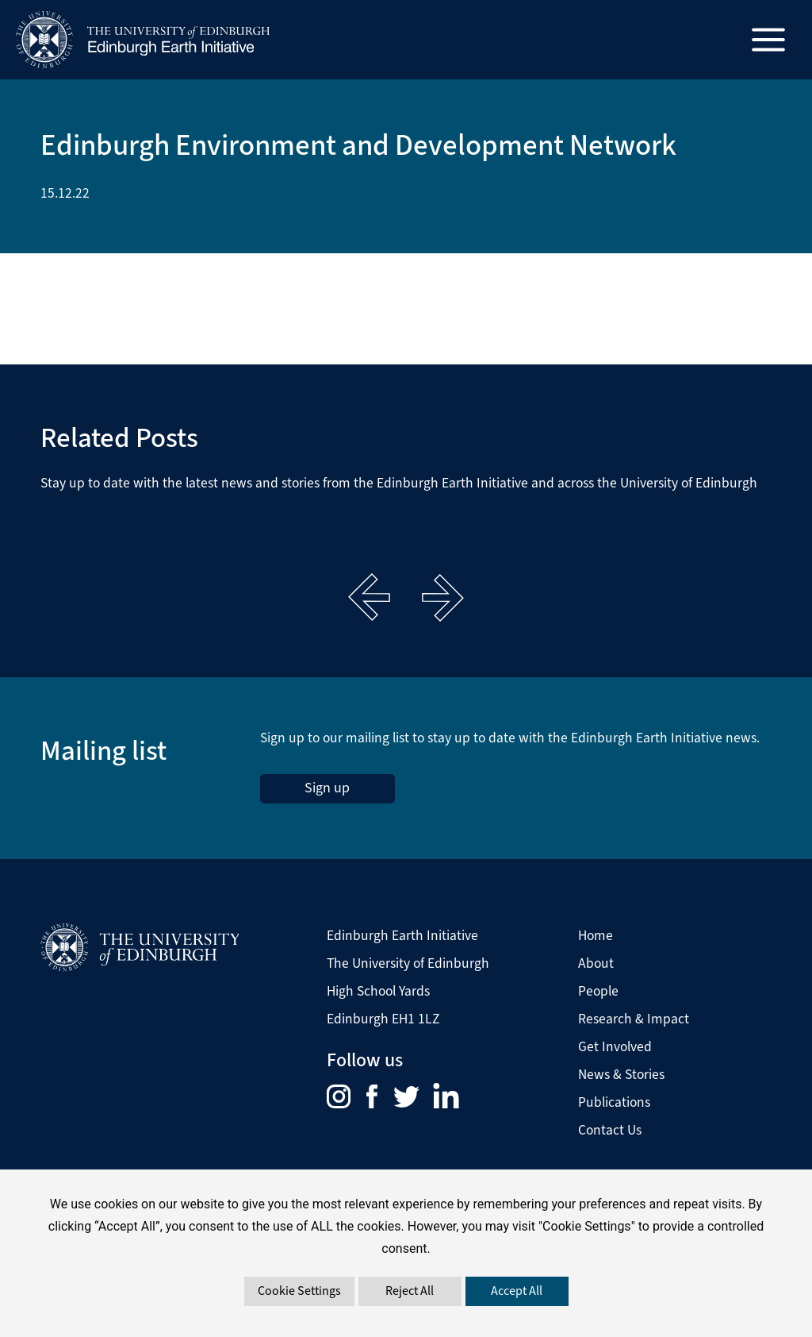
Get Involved (615, 1046)
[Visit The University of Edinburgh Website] (139, 947)
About (596, 963)
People (598, 990)
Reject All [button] (409, 1290)
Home (595, 935)
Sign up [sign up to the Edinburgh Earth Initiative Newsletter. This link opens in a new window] (327, 787)
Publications (614, 1102)
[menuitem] (346, 1095)
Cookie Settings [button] (299, 1290)
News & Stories (621, 1074)
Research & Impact (633, 1018)
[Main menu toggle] (769, 40)
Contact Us (610, 1129)
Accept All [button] (516, 1290)
